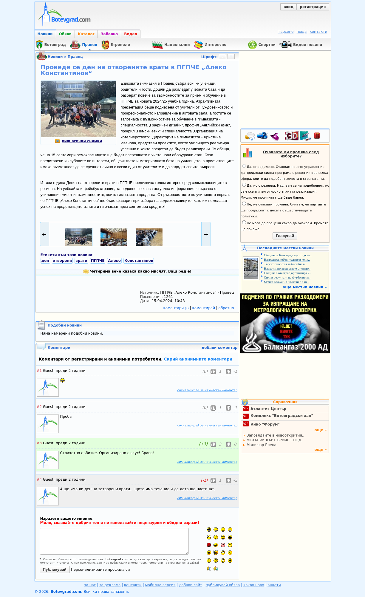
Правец (75, 57)
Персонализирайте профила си (100, 569)
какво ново (253, 585)
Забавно (109, 34)
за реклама (109, 585)
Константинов (138, 261)
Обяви (65, 34)
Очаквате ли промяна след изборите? (291, 154)
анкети (274, 585)
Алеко (114, 261)
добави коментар (220, 348)
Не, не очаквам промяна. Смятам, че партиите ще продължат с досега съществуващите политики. (283, 210)
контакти (318, 32)
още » (320, 430)
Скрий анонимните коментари (198, 359)
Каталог (86, 34)
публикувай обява (223, 585)
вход (288, 7)
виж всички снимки (78, 141)
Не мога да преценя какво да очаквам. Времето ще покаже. (285, 225)
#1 (39, 371)
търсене (285, 32)
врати (81, 261)
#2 (39, 407)
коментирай (204, 308)
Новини (45, 34)
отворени (62, 261)
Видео (130, 34)
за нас (90, 585)
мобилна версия (160, 585)
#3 (39, 443)
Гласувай (285, 235)
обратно (226, 308)
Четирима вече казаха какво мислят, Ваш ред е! (137, 271)
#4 (39, 479)
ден (45, 261)
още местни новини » (305, 287)
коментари (176, 308)
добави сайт (190, 585)
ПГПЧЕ (98, 261)
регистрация (313, 7)
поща (302, 32)
